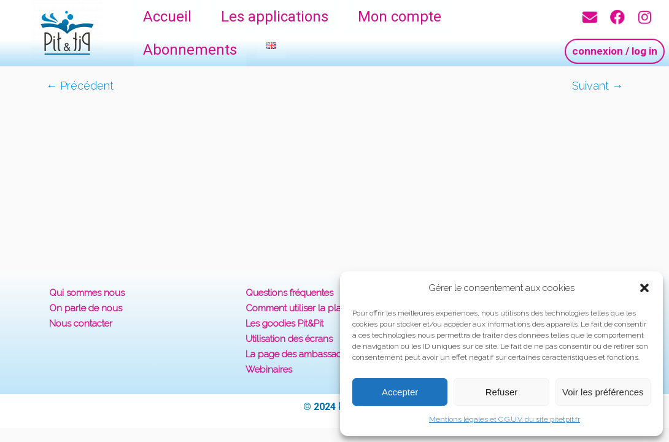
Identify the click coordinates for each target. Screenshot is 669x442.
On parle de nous (85, 308)
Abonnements (190, 49)
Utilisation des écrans (289, 338)
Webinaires (269, 369)
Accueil (167, 16)
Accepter (400, 392)
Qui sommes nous (87, 292)
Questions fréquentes (289, 292)
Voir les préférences (603, 392)
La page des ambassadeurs (303, 354)
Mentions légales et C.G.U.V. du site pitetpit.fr (504, 419)
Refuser (501, 392)
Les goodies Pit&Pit (284, 323)
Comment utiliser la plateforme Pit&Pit (323, 308)
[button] (644, 288)
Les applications (274, 16)
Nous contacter (80, 323)
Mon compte (399, 16)
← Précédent (80, 85)
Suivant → (597, 85)
